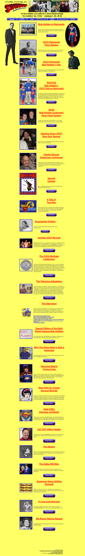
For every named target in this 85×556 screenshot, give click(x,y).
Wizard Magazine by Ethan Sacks (41, 316)
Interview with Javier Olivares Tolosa (42, 318)
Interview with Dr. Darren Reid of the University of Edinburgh (48, 319)
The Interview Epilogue (39, 322)
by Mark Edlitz (43, 317)
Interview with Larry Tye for (48, 321)
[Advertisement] (42, 540)
